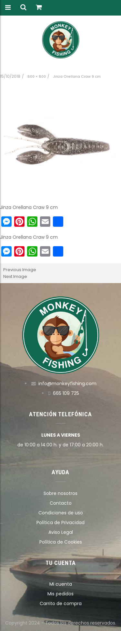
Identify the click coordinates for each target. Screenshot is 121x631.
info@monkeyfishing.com (67, 383)
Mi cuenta (60, 584)
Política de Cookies (60, 542)
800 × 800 (36, 76)
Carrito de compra (61, 603)
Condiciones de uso (60, 513)
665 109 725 (66, 393)
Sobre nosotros (60, 493)
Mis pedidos (60, 594)
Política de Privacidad (60, 522)
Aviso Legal (60, 532)
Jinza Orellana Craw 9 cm (77, 76)
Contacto (61, 503)
